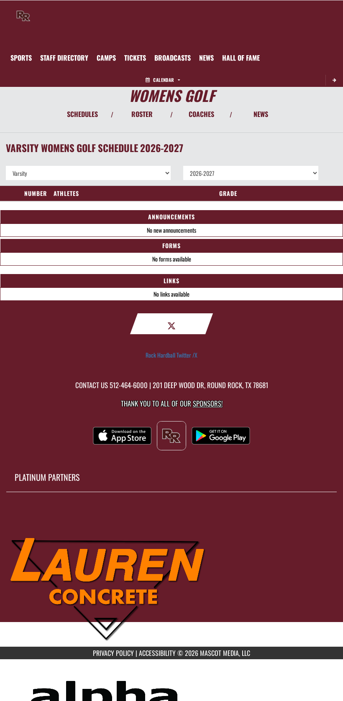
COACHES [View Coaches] (201, 114)
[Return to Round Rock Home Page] (23, 10)
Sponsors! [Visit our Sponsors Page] (208, 403)
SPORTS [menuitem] (21, 58)
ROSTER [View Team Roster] (142, 114)
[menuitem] (64, 57)
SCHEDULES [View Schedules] (82, 114)
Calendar (163, 79)
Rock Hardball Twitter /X (171, 355)
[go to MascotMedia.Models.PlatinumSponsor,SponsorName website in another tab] (171, 575)
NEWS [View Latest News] (260, 114)
